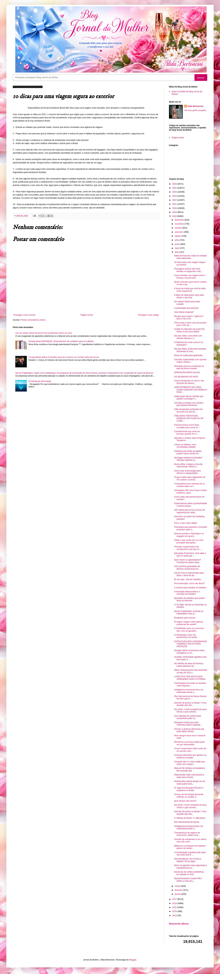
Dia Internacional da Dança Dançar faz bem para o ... (190, 697)
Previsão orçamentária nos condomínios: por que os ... (188, 547)
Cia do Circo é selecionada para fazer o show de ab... (189, 574)
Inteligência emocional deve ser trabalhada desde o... (188, 690)
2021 (174, 204)
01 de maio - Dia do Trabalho (187, 579)
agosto (178, 236)
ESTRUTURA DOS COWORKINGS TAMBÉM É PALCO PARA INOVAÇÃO (190, 644)
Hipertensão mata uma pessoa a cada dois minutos (189, 775)
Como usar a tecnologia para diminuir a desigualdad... (187, 472)
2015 (174, 907)
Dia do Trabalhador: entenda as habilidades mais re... (188, 612)
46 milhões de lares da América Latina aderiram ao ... (188, 664)
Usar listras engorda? (184, 312)
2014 (174, 911)
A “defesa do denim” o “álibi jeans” (189, 818)
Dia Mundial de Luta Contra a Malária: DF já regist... (187, 860)
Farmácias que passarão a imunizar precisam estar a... (190, 528)
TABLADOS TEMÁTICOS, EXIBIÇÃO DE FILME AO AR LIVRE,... (188, 418)
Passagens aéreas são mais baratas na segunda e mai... (188, 270)
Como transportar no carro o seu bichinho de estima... (189, 381)
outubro (178, 228)
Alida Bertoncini (195, 106)
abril (177, 252)
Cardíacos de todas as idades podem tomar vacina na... (188, 452)
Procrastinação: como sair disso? (189, 583)
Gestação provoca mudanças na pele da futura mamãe (189, 367)
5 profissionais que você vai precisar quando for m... (187, 432)
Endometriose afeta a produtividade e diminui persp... (190, 504)
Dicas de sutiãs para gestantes (188, 355)
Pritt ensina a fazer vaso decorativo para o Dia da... (190, 324)
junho (177, 244)
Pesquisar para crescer (184, 618)
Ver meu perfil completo (195, 110)
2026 (174, 184)
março (178, 886)
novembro (179, 224)
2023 (174, 196)
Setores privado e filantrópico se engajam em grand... (189, 534)
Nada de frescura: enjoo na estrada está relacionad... (190, 256)
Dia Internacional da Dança (186, 822)
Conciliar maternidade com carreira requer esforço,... (190, 360)
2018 (174, 216)
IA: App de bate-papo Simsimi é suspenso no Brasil (188, 789)
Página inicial (87, 315)
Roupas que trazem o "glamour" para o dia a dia (188, 317)
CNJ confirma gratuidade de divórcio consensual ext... (187, 567)
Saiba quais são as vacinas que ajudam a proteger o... (188, 397)
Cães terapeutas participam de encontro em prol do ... (188, 410)
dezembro (179, 220)
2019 (174, 212)
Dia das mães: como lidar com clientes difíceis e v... (188, 336)
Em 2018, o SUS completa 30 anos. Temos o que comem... (190, 710)
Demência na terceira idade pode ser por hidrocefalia (189, 743)
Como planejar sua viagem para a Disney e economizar (189, 276)
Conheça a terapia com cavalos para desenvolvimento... (188, 404)
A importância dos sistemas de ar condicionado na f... (189, 484)
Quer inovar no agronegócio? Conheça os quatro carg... (187, 561)
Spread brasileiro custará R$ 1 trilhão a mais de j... (188, 879)
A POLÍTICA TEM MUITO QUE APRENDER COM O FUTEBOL (190, 677)
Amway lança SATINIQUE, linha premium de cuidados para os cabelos (60, 341)
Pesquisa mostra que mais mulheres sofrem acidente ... (188, 723)
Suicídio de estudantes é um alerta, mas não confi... (190, 840)
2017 (174, 899)
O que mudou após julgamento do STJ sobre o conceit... (189, 478)
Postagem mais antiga (148, 315)
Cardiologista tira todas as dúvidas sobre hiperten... (190, 684)
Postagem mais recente (24, 315)
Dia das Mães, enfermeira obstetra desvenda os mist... (190, 350)
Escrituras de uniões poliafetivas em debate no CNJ (189, 873)
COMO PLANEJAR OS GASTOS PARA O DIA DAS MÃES (189, 330)
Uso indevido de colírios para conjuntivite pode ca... (187, 717)
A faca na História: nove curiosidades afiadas (185, 445)
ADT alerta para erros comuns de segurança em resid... (189, 511)
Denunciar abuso (179, 923)
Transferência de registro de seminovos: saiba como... (187, 833)
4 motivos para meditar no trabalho (190, 587)
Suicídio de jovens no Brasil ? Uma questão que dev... (190, 704)
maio (177, 248)
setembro (179, 232)
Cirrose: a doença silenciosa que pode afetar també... (189, 730)
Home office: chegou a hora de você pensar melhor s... (188, 465)
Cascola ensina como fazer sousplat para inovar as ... (187, 426)
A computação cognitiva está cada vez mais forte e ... (189, 853)
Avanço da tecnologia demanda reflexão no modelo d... (188, 795)
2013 (174, 915)
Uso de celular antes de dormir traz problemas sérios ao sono (43, 333)
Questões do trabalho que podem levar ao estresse (189, 599)
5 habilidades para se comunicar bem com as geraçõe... (189, 629)
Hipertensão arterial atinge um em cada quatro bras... (189, 782)
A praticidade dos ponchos (186, 308)
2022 (174, 200)
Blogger (132, 959)
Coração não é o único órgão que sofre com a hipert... (189, 762)
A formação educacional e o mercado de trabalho (187, 592)
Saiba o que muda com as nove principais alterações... (188, 541)
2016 (174, 903)
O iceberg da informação (39, 381)
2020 (174, 208)
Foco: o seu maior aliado (185, 523)
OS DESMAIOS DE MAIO (186, 376)
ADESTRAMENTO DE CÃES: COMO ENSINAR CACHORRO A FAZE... (190, 389)
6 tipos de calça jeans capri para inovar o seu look (189, 296)
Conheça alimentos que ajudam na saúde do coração (190, 756)
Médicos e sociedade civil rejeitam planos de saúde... (189, 847)
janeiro (178, 894)
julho (177, 240)
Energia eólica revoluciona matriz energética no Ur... (189, 651)
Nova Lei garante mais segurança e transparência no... (190, 866)
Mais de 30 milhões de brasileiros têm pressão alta (189, 769)
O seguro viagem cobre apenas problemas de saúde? (188, 623)
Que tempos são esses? (185, 801)
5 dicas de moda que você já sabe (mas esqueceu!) (189, 289)
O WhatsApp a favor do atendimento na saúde (185, 636)
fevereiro (179, 890)
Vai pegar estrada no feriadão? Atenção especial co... (188, 458)
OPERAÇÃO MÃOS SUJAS (187, 372)
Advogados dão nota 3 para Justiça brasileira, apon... (190, 491)
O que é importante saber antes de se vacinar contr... (190, 749)
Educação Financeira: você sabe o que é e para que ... (190, 554)
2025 (174, 188)
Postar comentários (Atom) (33, 320)
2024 (174, 192)
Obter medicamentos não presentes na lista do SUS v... (190, 671)
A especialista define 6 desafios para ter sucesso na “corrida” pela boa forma (63, 357)
